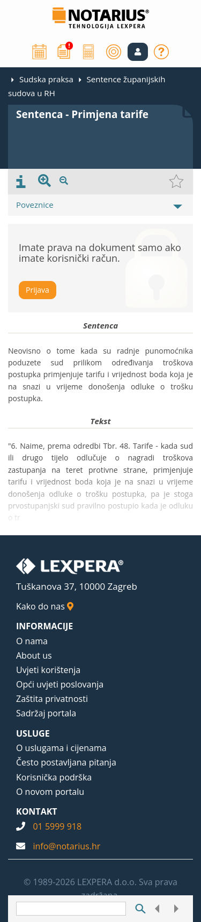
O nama (32, 641)
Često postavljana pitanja (66, 762)
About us (34, 655)
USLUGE (33, 733)
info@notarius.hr (66, 846)
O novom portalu (50, 792)
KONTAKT (36, 811)
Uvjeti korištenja (48, 670)
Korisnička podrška (54, 777)
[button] (138, 52)
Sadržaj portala (46, 713)
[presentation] (21, 181)
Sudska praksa (46, 79)
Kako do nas (44, 606)
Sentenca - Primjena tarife (82, 114)
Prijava (37, 290)
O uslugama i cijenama (61, 748)
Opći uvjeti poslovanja (59, 684)
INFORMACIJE (44, 626)
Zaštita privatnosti (52, 699)
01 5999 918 (57, 826)
